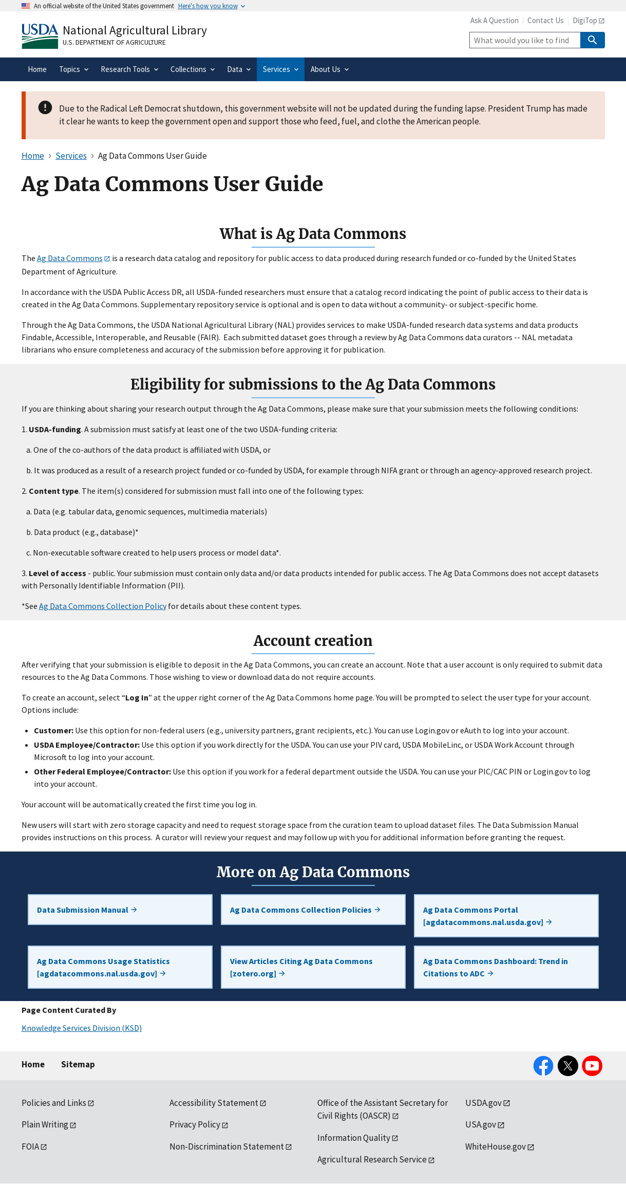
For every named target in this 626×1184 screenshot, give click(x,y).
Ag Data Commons (70, 258)
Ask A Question (494, 20)
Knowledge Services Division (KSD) (82, 1028)
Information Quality (353, 1137)
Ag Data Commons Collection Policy (102, 606)
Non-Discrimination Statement (226, 1146)
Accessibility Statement (213, 1102)
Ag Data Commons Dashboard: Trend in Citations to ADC (495, 967)
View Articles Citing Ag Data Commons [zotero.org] (301, 967)
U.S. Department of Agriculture (114, 42)
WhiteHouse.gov (495, 1146)
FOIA (30, 1146)
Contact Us (545, 20)
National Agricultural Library (135, 30)
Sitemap (78, 1064)
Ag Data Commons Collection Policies (306, 909)
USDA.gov (483, 1102)
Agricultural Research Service (372, 1159)
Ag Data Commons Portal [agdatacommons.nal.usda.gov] (488, 915)
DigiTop (585, 20)
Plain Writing (45, 1124)
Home (33, 1064)
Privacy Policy (194, 1124)
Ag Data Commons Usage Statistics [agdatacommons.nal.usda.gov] (103, 967)
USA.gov (480, 1124)
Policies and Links (54, 1102)
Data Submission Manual (87, 909)
